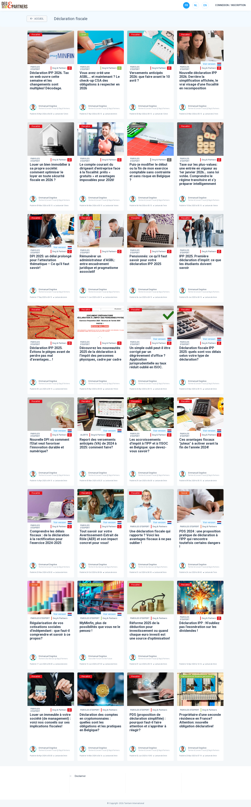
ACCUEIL (37, 18)
